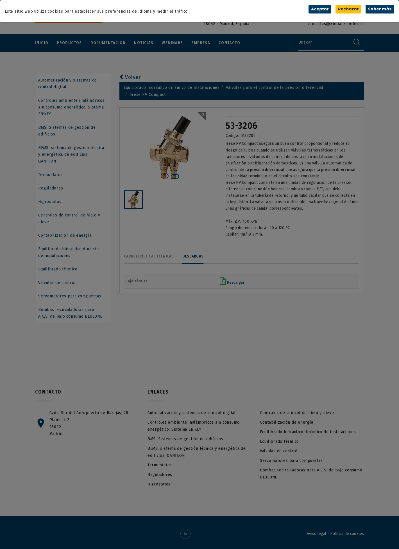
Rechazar (348, 9)
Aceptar (320, 9)
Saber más (380, 9)
